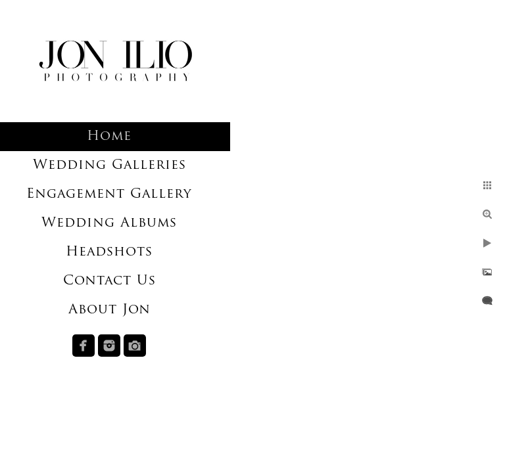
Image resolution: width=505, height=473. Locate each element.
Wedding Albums (109, 223)
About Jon (109, 310)
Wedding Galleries (109, 165)
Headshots (109, 252)
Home (109, 136)
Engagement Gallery (109, 194)
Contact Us (109, 281)
